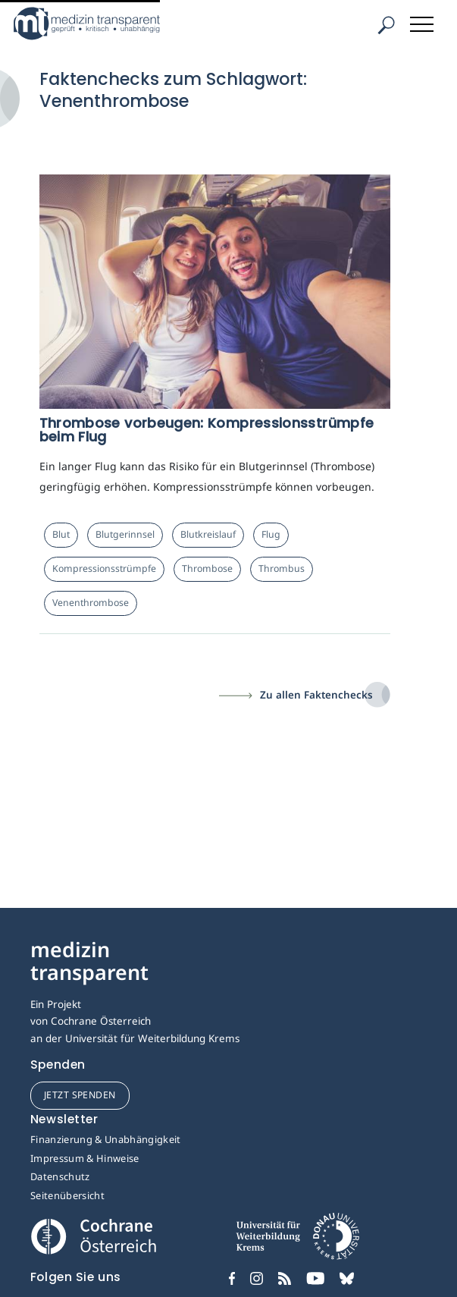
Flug (270, 534)
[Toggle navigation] (423, 21)
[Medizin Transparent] (110, 23)
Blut (61, 534)
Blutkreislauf (208, 534)
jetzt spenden (80, 1094)
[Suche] (386, 25)
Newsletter (64, 1119)
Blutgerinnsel (125, 534)
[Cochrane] (93, 1235)
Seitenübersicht (67, 1195)
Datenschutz (60, 1176)
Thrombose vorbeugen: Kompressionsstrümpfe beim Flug (206, 429)
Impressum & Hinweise (84, 1158)
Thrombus (281, 568)
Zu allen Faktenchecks (316, 695)
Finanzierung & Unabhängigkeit (105, 1139)
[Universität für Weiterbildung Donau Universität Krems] (297, 1241)
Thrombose (207, 568)
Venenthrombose (90, 602)
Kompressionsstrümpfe (104, 568)
